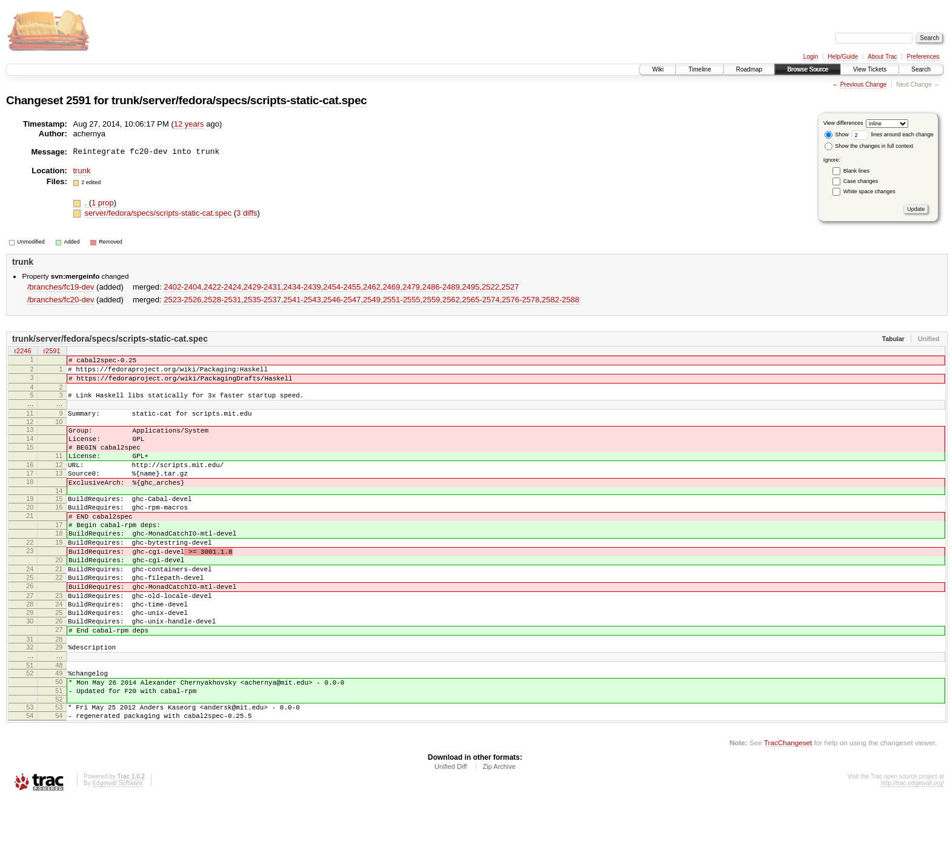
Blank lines (856, 171)
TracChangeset (788, 810)
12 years (189, 123)
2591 (78, 100)
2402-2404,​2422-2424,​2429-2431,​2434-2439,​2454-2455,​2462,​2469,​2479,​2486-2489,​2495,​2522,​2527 (341, 286)
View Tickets (869, 69)
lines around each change (892, 134)
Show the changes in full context (869, 146)
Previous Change (863, 84)
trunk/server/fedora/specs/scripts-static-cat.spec (239, 100)
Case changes (861, 181)
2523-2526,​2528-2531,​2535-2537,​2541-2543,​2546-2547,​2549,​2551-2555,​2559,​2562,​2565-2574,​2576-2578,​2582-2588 (371, 299)
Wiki (657, 69)
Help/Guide (843, 56)
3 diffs (246, 213)
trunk (82, 170)
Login (810, 56)
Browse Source (807, 69)
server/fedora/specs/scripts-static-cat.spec (158, 213)
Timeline (699, 69)
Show (837, 134)
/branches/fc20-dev (61, 299)
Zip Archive (499, 833)
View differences (843, 123)
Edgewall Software (117, 850)
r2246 (22, 351)
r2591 (51, 351)
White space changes (869, 191)
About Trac (882, 56)
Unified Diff (450, 833)
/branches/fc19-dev (61, 286)
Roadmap (749, 69)
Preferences (923, 56)
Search (921, 69)
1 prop (102, 202)
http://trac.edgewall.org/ (912, 850)
